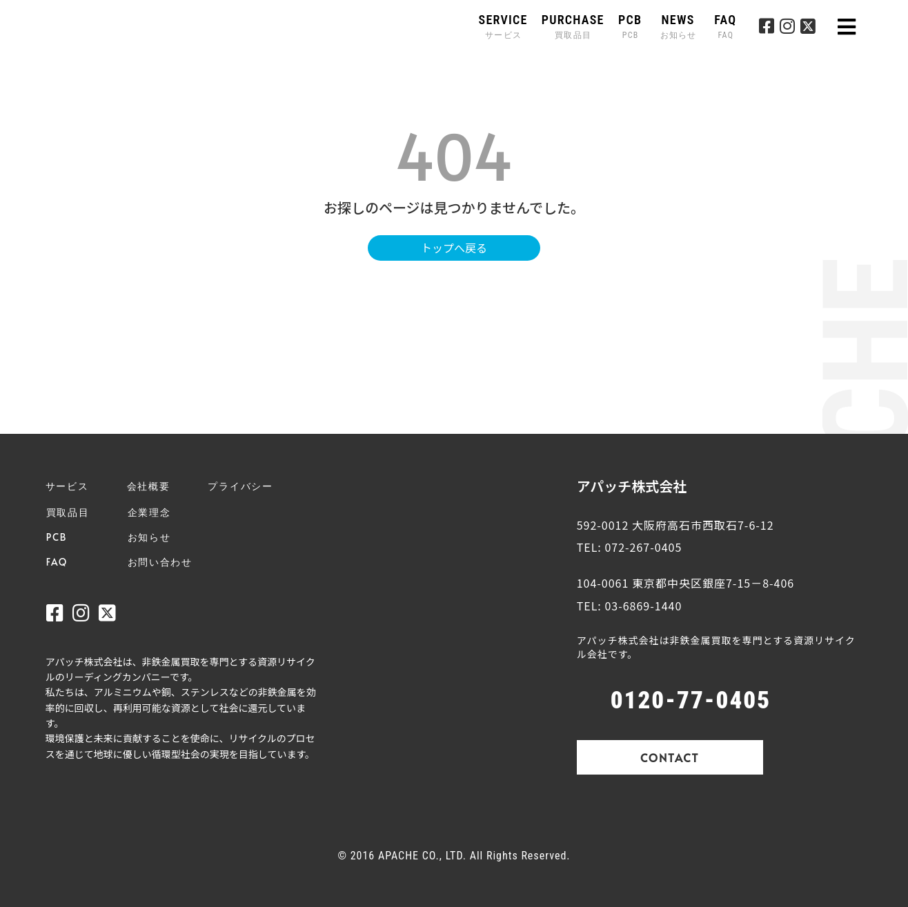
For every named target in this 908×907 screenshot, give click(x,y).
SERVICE (503, 26)
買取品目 (68, 512)
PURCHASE (573, 26)
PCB (630, 26)
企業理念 (149, 512)
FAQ (725, 26)
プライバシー (240, 485)
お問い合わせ (160, 561)
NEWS (680, 26)
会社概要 (148, 485)
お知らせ (149, 537)
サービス (67, 485)
